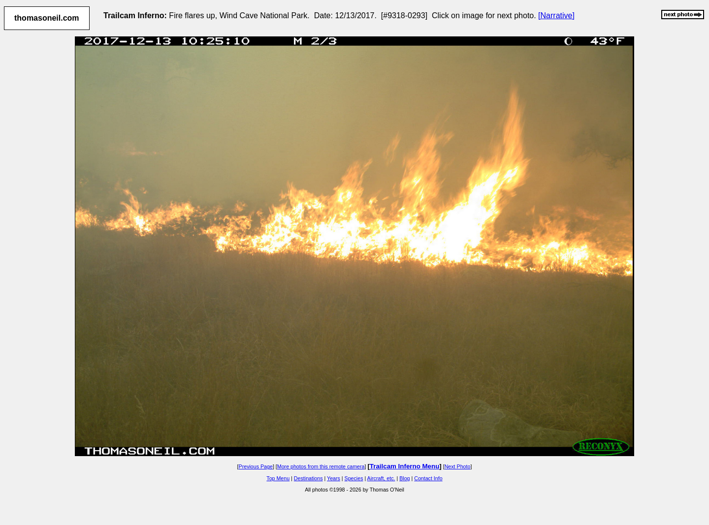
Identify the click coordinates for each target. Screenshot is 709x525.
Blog (404, 478)
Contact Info (428, 478)
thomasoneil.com (46, 18)
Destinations (308, 478)
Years (333, 478)
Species (354, 478)
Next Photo (458, 466)
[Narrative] (556, 15)
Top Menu (278, 478)
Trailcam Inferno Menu (404, 466)
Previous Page (256, 466)
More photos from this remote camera (321, 466)
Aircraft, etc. (381, 478)
